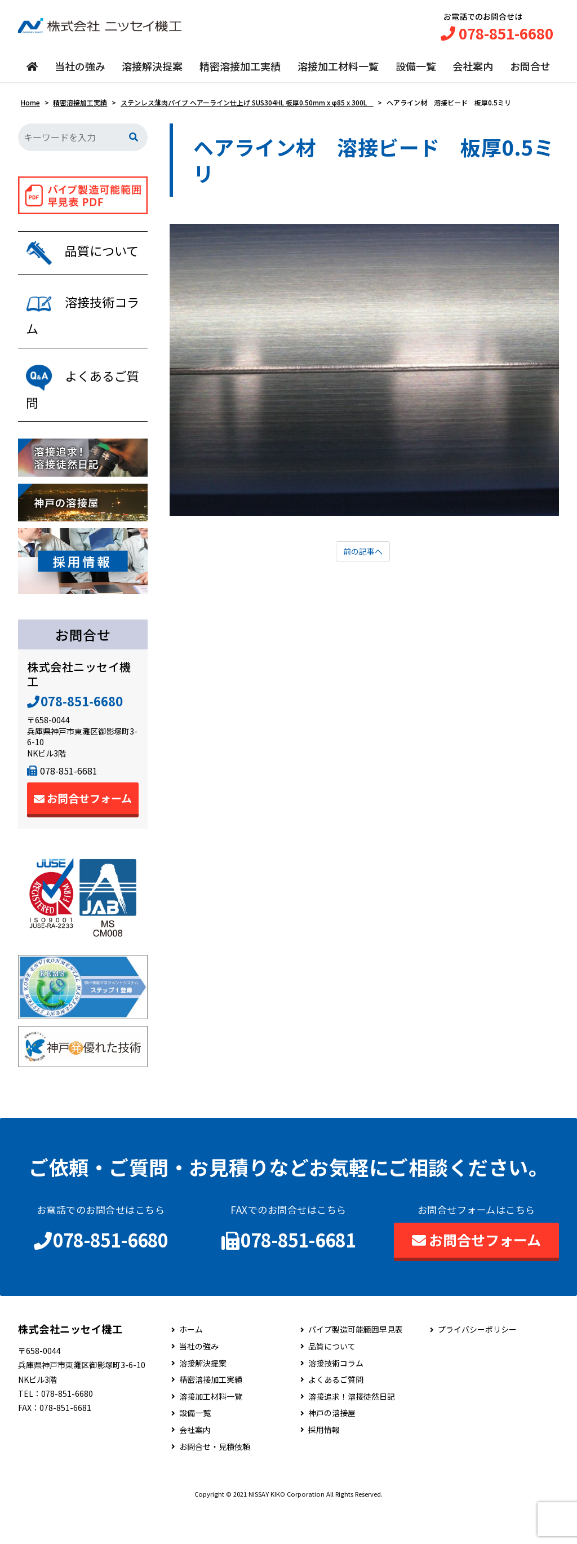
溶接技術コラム (335, 1398)
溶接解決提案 (152, 71)
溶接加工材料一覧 (338, 71)
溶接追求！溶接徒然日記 (351, 1431)
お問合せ (530, 71)
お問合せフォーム (83, 833)
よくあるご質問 (335, 1415)
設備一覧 (416, 71)
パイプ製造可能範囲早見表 (355, 1365)
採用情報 (324, 1464)
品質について (332, 1381)
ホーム (191, 1365)
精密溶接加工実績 (240, 71)
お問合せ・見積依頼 (214, 1481)
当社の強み (80, 71)
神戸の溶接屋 (332, 1448)
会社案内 (472, 71)
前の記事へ (362, 557)
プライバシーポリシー (477, 1365)
